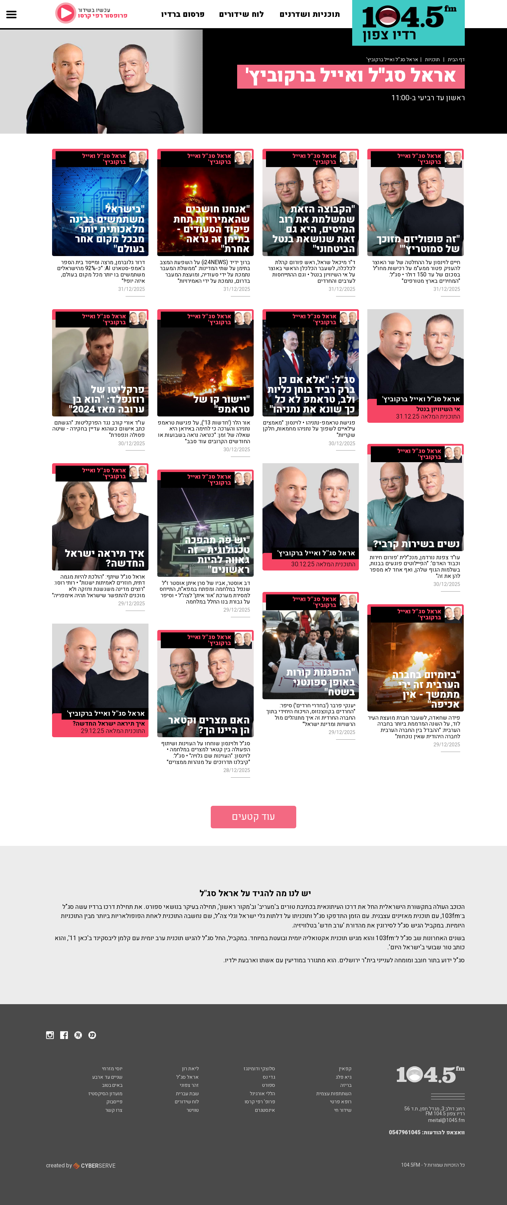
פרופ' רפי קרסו (260, 1101)
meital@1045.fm (446, 1120)
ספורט (268, 1085)
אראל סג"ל (187, 1077)
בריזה (345, 1085)
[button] (11, 20)
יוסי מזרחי (112, 1068)
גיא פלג (343, 1077)
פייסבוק (114, 1101)
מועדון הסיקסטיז (105, 1093)
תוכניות (432, 59)
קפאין (345, 1068)
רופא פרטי (340, 1101)
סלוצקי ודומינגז (259, 1068)
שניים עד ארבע (107, 1077)
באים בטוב (112, 1085)
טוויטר (192, 1110)
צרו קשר (113, 1110)
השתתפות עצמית (333, 1093)
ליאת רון (190, 1068)
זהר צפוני (189, 1085)
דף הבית (456, 59)
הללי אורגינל (262, 1093)
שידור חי (342, 1110)
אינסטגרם (265, 1110)
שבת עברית (187, 1093)
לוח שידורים (187, 1101)
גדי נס (269, 1077)
